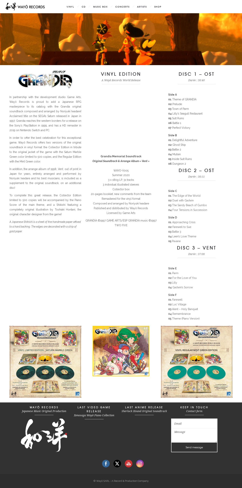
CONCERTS (122, 6)
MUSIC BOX (100, 6)
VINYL (70, 6)
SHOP (157, 6)
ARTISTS (142, 6)
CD (84, 6)
